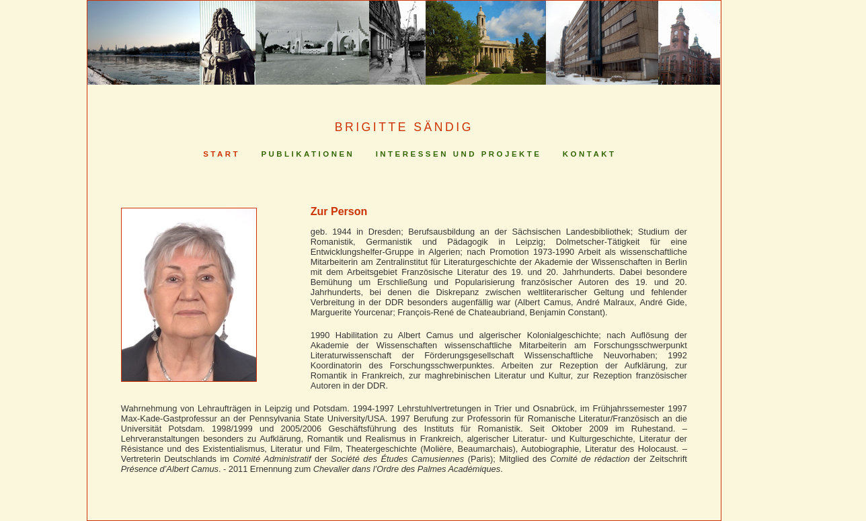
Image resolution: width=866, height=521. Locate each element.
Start (221, 154)
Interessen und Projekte (459, 154)
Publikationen (307, 154)
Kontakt (590, 154)
